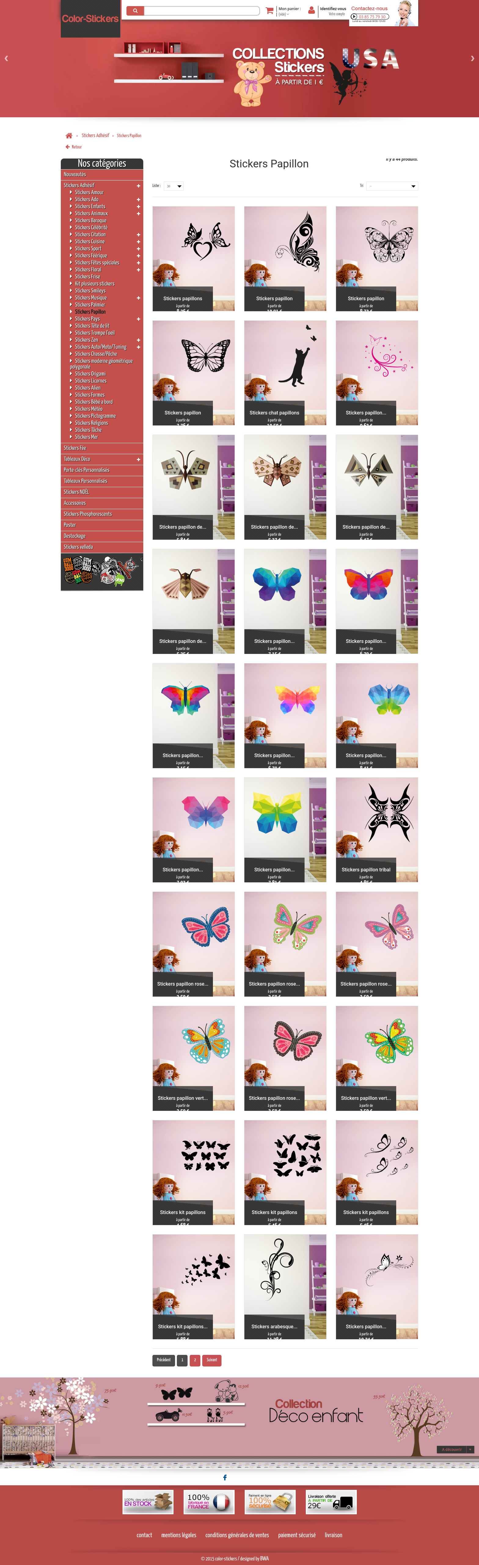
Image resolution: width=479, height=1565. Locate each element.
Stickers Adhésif (95, 135)
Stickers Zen (84, 340)
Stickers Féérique (88, 255)
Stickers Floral (85, 269)
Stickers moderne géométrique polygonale (101, 364)
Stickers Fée (75, 448)
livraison (333, 1535)
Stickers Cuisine (87, 241)
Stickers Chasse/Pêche (93, 354)
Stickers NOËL (76, 492)
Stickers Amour (87, 192)
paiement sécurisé (297, 1535)
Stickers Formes (87, 395)
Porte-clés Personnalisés (86, 470)
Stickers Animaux (89, 213)
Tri (361, 186)
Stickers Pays (85, 319)
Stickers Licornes (88, 381)
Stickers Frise (85, 276)
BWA (264, 1559)
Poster (70, 525)
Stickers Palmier (87, 304)
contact (144, 1535)
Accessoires (75, 503)
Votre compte (337, 14)
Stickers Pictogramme (93, 416)
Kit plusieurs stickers (92, 283)
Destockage (75, 536)
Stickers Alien (85, 388)
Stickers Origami (88, 373)
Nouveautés (75, 174)
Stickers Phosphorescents (88, 514)
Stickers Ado (84, 199)
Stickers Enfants (87, 206)
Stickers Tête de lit (89, 326)
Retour (73, 147)
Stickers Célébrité (89, 227)
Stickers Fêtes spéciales (94, 262)
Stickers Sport (85, 248)
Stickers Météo (86, 409)
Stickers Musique (88, 297)
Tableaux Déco (77, 459)
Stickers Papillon (88, 311)
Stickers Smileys (88, 290)
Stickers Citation (88, 234)
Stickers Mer (84, 437)
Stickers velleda (78, 547)
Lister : (156, 186)
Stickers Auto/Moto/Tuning (98, 347)
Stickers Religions (89, 423)
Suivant (212, 1360)
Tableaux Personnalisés (85, 481)
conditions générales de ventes (237, 1535)
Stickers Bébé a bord (91, 402)
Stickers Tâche (86, 430)
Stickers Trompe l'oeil (92, 333)
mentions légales (178, 1535)
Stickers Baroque (88, 220)
